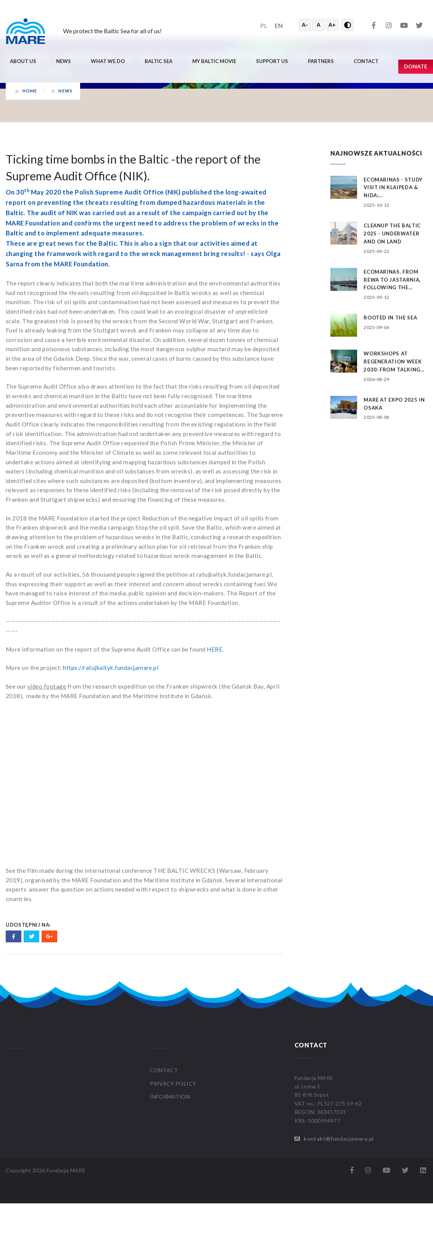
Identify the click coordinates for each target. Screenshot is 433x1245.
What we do (108, 61)
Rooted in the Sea (390, 317)
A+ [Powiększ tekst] (332, 24)
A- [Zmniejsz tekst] (305, 24)
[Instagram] (388, 24)
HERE (214, 649)
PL (263, 25)
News (63, 61)
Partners (321, 61)
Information (170, 1096)
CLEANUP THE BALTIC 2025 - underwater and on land (392, 233)
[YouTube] (404, 24)
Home (30, 90)
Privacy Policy (173, 1083)
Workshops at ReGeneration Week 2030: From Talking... (394, 361)
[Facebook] (373, 24)
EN (279, 25)
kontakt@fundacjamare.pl (338, 1138)
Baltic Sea (158, 61)
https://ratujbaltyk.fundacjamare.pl (110, 667)
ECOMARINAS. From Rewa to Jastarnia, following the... (392, 280)
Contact (366, 61)
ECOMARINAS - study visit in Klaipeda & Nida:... (393, 188)
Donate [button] (415, 66)
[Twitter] (419, 24)
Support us (272, 61)
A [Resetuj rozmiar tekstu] (318, 24)
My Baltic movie (214, 61)
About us (23, 61)
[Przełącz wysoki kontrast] (347, 25)
